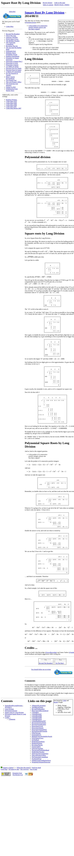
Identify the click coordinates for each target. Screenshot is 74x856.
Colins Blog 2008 (11, 105)
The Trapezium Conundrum (10, 43)
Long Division (9, 761)
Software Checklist (12, 37)
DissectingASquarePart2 (39, 782)
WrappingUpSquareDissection (41, 814)
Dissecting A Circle (12, 63)
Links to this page (59, 3)
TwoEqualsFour (36, 811)
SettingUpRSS (36, 799)
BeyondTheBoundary (38, 761)
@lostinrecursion (30, 22)
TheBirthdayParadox (38, 804)
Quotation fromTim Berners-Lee (17, 826)
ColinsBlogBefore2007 (39, 773)
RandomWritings (37, 795)
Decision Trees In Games (13, 70)
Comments (12, 771)
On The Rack (60, 715)
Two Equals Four (11, 80)
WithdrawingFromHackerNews (41, 813)
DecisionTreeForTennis (39, 775)
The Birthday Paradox (12, 41)
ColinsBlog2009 (37, 770)
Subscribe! (12, 11)
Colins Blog (9, 26)
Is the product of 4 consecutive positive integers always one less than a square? (38, 27)
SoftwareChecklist (37, 801)
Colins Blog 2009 (11, 103)
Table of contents (48, 5)
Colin (64, 753)
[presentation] (34, 41)
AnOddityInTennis (37, 759)
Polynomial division (11, 763)
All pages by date (13, 821)
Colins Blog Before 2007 (13, 108)
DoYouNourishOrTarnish (39, 783)
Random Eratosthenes (12, 56)
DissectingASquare (38, 780)
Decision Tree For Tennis (13, 68)
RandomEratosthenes (38, 794)
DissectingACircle (37, 778)
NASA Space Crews (12, 39)
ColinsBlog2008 (37, 768)
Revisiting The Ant (12, 46)
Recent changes (47, 3)
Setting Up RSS (11, 87)
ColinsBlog (35, 765)
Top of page (33, 821)
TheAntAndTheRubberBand (40, 802)
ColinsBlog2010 (37, 771)
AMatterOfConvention (39, 758)
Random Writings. (11, 100)
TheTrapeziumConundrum (40, 809)
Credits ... (8, 770)
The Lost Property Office (13, 82)
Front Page (4, 821)
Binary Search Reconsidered (10, 77)
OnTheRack (35, 792)
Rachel (56, 754)
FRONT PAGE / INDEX (61, 5)
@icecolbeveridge (51, 705)
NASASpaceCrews (37, 790)
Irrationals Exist (11, 51)
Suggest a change (8, 820)
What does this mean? (23, 820)
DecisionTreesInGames (39, 777)
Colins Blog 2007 (11, 106)
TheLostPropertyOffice (39, 807)
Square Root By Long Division (44, 12)
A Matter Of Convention (13, 72)
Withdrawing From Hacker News (12, 89)
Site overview (24, 821)
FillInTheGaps (36, 785)
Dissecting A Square (12, 65)
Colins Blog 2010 (11, 101)
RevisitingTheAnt (37, 797)
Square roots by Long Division (14, 765)
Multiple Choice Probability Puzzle (11, 53)
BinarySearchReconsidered (40, 763)
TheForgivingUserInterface (40, 806)
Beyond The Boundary (13, 34)
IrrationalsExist (36, 787)
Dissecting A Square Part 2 (14, 61)
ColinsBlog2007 (37, 766)
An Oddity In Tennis (12, 66)
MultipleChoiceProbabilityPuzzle (42, 789)
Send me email (36, 820)
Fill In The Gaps (11, 35)
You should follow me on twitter (41, 722)
